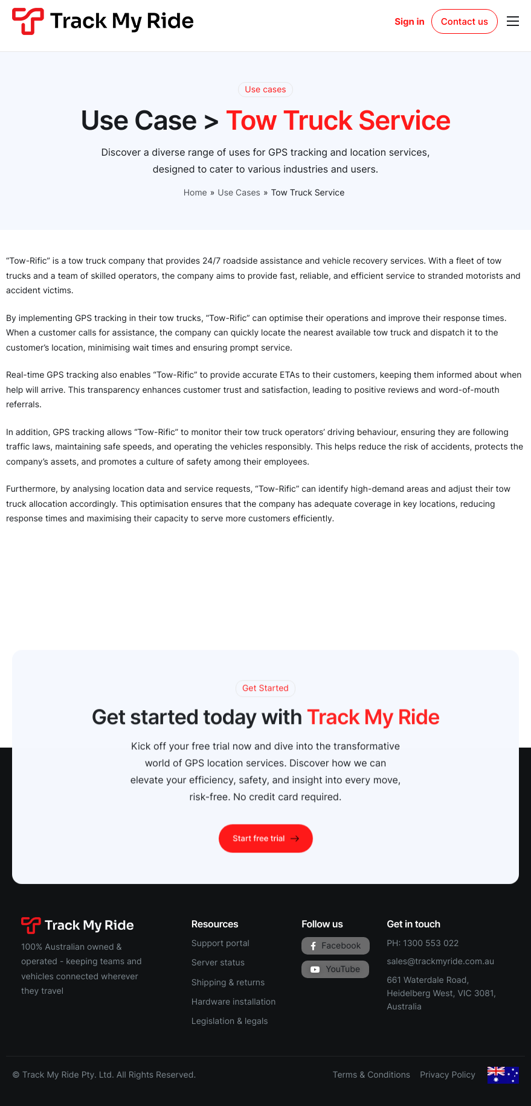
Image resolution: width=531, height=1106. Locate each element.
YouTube (335, 969)
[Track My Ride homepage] (102, 21)
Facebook (336, 946)
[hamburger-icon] (513, 21)
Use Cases (238, 193)
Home (195, 193)
